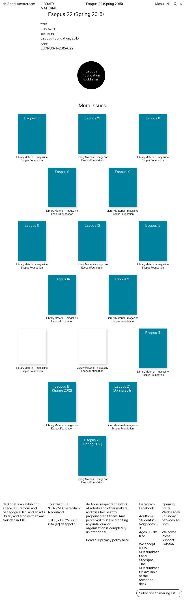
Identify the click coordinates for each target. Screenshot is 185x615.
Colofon (168, 544)
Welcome (169, 532)
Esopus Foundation (55, 38)
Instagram (147, 504)
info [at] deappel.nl (62, 524)
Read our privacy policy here (107, 540)
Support (168, 540)
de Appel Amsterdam (19, 4)
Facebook (146, 508)
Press (166, 536)
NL (168, 4)
